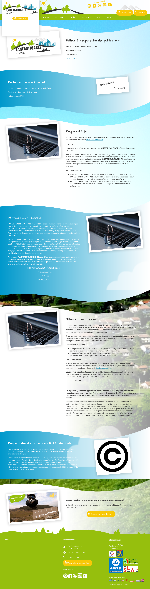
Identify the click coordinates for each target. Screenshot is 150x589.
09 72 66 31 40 (43, 280)
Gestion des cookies (103, 368)
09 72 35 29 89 (71, 58)
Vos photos (84, 17)
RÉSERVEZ (125, 12)
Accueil (44, 17)
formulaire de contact (94, 140)
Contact (107, 17)
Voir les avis (116, 546)
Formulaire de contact (77, 563)
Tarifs (70, 17)
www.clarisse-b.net (29, 92)
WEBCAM (20, 18)
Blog (96, 17)
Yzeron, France (20, 28)
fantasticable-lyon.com (29, 88)
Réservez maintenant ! (100, 514)
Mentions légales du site (118, 585)
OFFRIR (140, 12)
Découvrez (57, 17)
